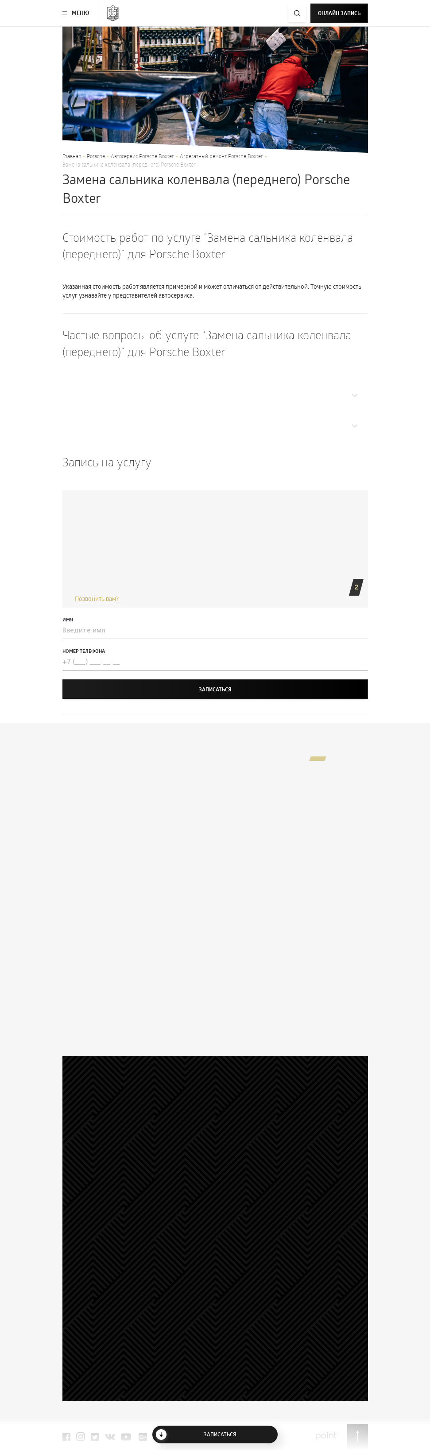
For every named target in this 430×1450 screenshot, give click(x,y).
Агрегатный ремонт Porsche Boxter (221, 155)
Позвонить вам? (97, 598)
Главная (71, 155)
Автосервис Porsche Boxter (142, 155)
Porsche (96, 155)
